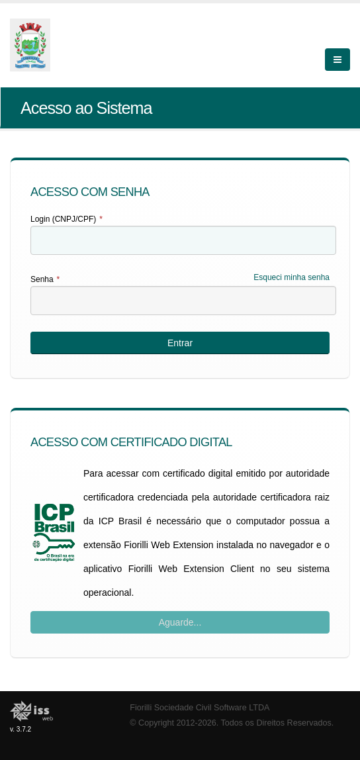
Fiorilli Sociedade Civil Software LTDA (199, 707)
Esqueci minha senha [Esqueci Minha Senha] (291, 277)
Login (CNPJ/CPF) (66, 219)
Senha (45, 279)
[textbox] (183, 240)
